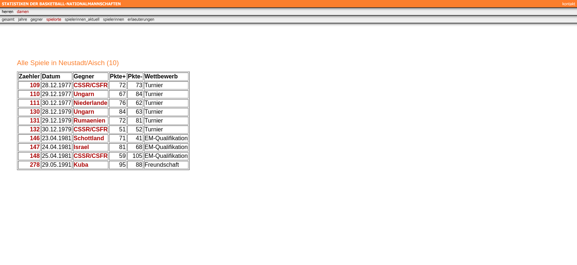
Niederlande (90, 103)
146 (35, 138)
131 (35, 120)
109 (35, 85)
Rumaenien (89, 120)
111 (35, 103)
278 (35, 165)
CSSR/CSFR (90, 85)
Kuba (81, 165)
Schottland (89, 138)
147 (35, 147)
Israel (81, 147)
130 (35, 112)
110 (35, 94)
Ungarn (84, 94)
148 (35, 156)
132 (35, 129)
